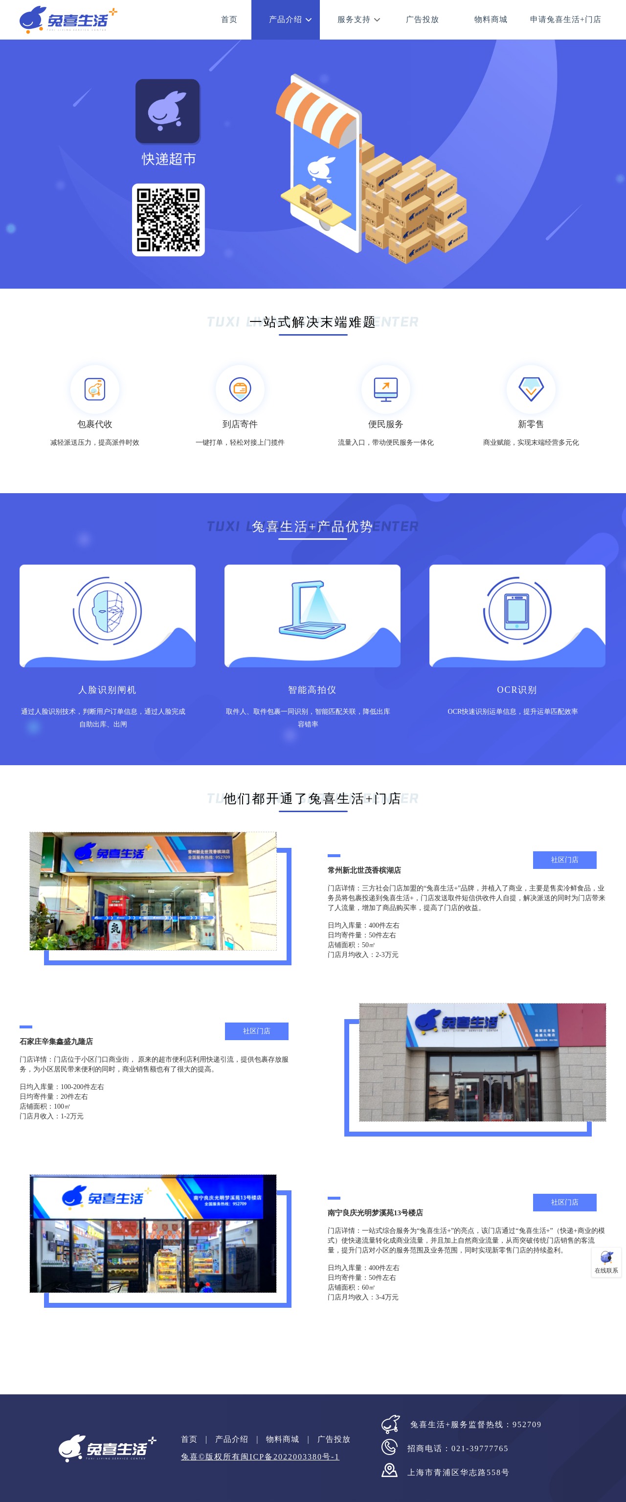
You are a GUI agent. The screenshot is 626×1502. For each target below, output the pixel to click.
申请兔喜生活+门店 (566, 19)
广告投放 (422, 19)
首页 (229, 19)
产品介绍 (285, 19)
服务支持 (354, 19)
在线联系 (606, 1270)
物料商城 (491, 19)
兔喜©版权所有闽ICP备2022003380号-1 (260, 1457)
